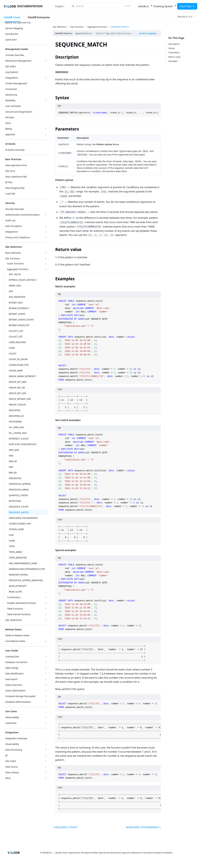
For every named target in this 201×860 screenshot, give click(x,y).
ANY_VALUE (15, 274)
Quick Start (11, 39)
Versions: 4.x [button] (184, 16)
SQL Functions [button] (12, 258)
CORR (12, 347)
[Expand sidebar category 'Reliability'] (45, 100)
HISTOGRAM (15, 421)
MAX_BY (13, 461)
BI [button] (6, 755)
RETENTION (15, 500)
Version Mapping (14, 28)
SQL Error (10, 170)
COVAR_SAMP (16, 370)
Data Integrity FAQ (14, 187)
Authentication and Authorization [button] (22, 214)
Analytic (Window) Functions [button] (21, 602)
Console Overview (14, 55)
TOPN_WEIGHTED (18, 557)
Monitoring (11, 94)
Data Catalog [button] (12, 772)
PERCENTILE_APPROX (20, 483)
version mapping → (149, 33)
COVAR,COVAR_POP (19, 364)
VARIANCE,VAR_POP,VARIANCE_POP (27, 568)
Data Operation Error (16, 165)
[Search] (101, 6)
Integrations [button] (11, 231)
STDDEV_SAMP (16, 529)
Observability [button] (12, 717)
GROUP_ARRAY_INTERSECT (22, 376)
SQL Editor (10, 66)
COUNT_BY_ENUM (18, 359)
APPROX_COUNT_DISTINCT (23, 279)
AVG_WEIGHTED (17, 296)
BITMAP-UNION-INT (19, 325)
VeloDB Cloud (12, 17)
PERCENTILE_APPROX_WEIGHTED (26, 580)
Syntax (171, 48)
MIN (11, 466)
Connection (11, 89)
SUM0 (12, 540)
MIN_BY (13, 472)
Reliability (10, 100)
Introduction (11, 33)
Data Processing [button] (13, 749)
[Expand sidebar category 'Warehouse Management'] (45, 60)
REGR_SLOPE (15, 591)
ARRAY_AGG (15, 285)
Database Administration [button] (18, 701)
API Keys (9, 117)
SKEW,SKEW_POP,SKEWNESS (23, 517)
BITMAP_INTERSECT (19, 308)
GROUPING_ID (16, 415)
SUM (11, 534)
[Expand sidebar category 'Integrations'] (45, 77)
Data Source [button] (11, 766)
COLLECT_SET (16, 336)
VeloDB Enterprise (39, 17)
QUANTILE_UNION (18, 495)
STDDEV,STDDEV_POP (20, 523)
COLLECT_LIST (16, 330)
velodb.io (143, 6)
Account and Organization (18, 111)
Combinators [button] (13, 597)
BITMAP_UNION (17, 313)
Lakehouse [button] (10, 722)
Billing (8, 128)
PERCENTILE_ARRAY (19, 489)
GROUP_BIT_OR (17, 387)
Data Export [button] (11, 679)
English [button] (59, 6)
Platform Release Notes (17, 635)
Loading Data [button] (12, 656)
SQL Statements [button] (13, 619)
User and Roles (13, 106)
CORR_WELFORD (17, 342)
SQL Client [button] (10, 761)
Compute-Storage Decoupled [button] (20, 696)
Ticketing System (163, 6)
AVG (11, 291)
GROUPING (14, 410)
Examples (173, 61)
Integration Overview (16, 738)
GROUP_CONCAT (17, 404)
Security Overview (14, 209)
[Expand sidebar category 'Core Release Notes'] (45, 641)
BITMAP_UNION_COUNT (21, 319)
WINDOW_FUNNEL (18, 574)
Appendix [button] (10, 134)
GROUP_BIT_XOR (17, 393)
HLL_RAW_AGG (16, 427)
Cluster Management (16, 83)
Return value (174, 56)
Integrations (11, 77)
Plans (8, 123)
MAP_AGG (14, 449)
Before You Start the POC (18, 22)
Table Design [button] (12, 667)
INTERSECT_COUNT (19, 438)
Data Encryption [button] (13, 226)
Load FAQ (10, 193)
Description (173, 44)
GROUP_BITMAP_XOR (20, 398)
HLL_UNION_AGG (18, 432)
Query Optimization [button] (15, 690)
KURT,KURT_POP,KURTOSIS (22, 444)
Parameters (173, 52)
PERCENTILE (15, 478)
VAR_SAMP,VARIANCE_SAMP (23, 563)
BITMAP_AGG (15, 302)
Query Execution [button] (13, 684)
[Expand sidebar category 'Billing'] (45, 128)
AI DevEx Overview (14, 149)
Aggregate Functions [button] (17, 269)
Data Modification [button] (14, 673)
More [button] (8, 778)
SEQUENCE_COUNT (19, 506)
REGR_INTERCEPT (18, 585)
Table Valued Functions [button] (19, 614)
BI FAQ (8, 182)
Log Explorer (11, 72)
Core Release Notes (15, 641)
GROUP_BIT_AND (17, 381)
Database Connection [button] (16, 662)
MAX (11, 455)
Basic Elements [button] (13, 252)
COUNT (12, 353)
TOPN (12, 546)
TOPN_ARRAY (15, 551)
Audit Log (10, 220)
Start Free (185, 6)
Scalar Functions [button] (15, 263)
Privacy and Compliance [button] (17, 237)
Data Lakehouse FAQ (16, 176)
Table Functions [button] (15, 608)
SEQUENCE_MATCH (19, 512)
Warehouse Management (18, 60)
